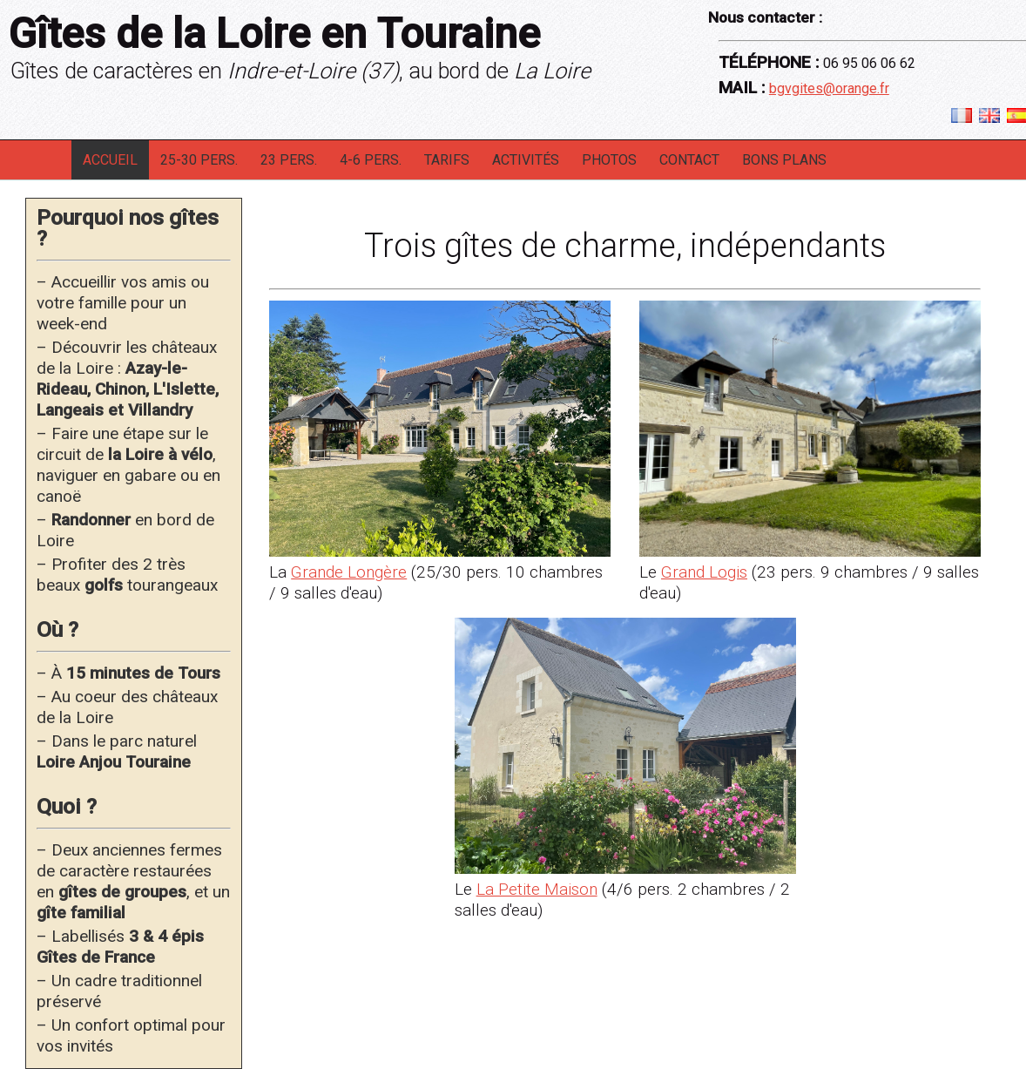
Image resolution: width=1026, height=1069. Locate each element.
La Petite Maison (536, 889)
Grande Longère (349, 572)
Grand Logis (704, 572)
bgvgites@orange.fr (829, 88)
